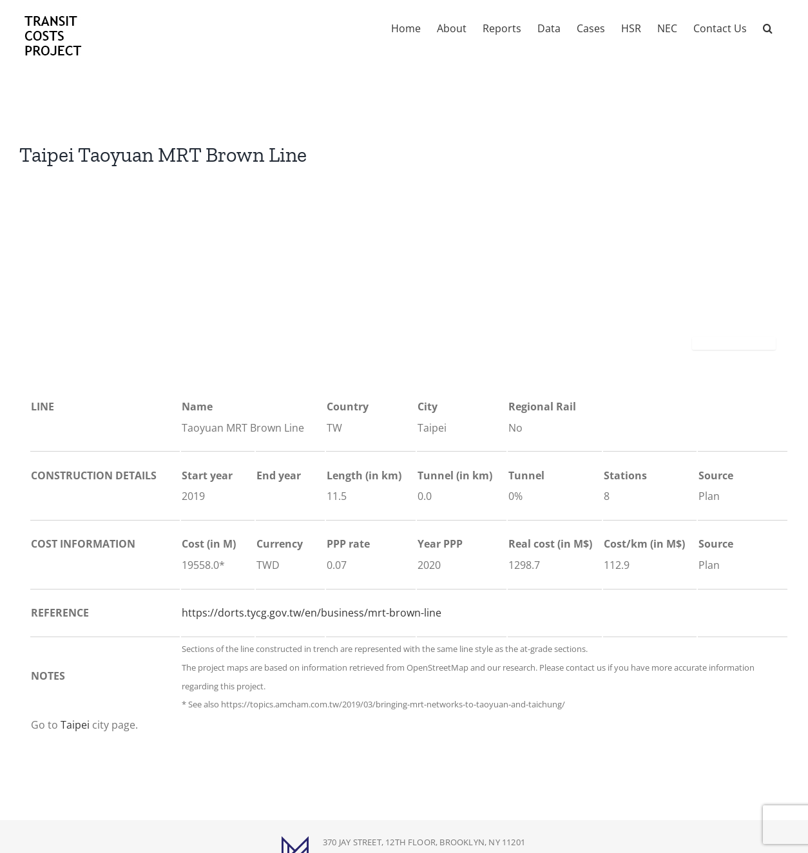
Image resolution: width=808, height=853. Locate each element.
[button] (768, 27)
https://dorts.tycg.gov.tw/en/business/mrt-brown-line (311, 613)
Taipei (75, 725)
